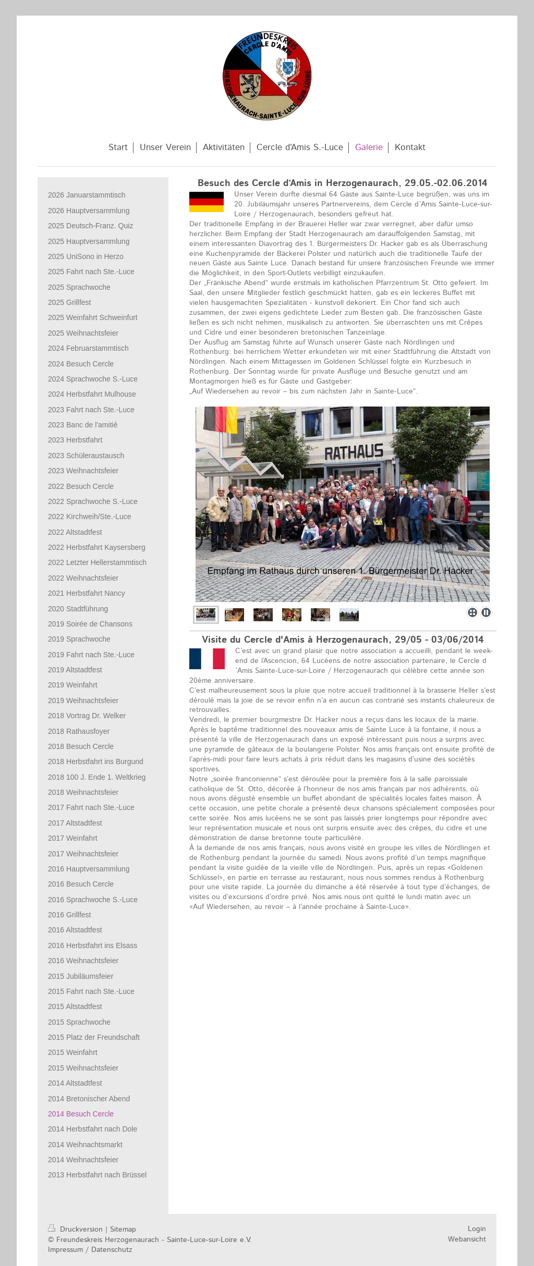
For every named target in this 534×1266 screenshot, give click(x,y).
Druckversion (76, 1229)
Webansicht (467, 1239)
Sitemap (123, 1229)
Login (477, 1229)
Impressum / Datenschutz (90, 1250)
